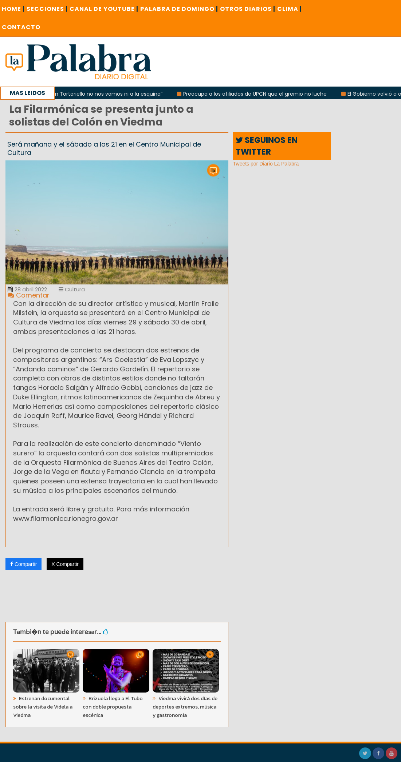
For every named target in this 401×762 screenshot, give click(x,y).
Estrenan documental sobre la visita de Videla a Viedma (42, 707)
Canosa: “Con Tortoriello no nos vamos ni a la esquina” (95, 93)
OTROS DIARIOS (247, 9)
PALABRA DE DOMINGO (179, 9)
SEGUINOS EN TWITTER (267, 146)
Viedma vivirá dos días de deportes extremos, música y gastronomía (185, 707)
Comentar (29, 295)
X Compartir (65, 564)
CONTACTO (21, 27)
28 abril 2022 (27, 289)
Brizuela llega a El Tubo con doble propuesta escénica (113, 707)
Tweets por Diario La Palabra (266, 164)
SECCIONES (47, 9)
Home (13, 9)
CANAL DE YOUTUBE (104, 9)
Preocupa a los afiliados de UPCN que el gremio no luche (257, 93)
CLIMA (289, 9)
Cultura (72, 289)
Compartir (23, 564)
